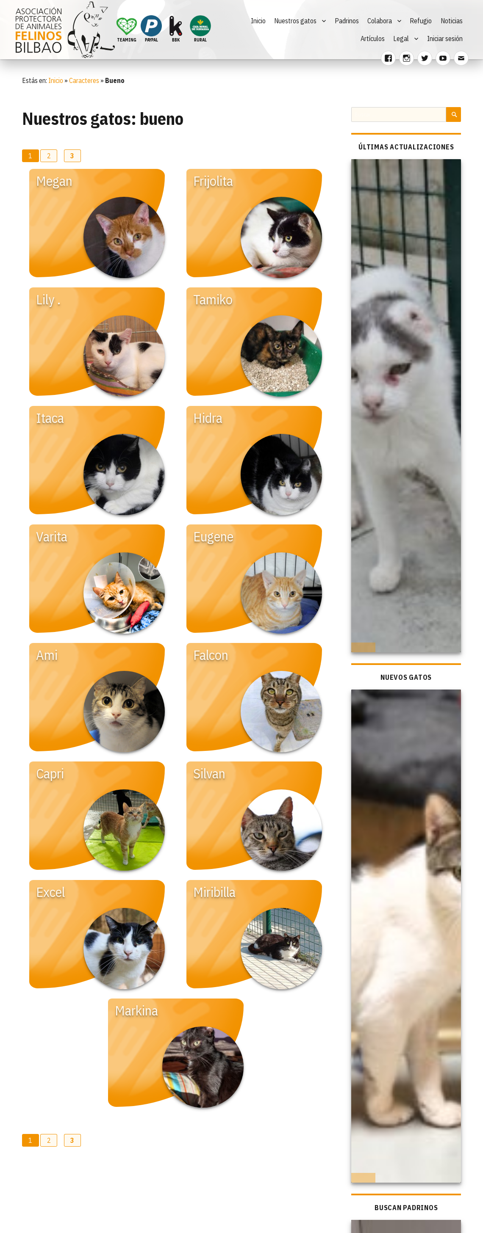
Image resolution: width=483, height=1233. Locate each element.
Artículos (373, 38)
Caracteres (84, 80)
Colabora (379, 21)
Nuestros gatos (295, 21)
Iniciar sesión (445, 38)
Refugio (421, 21)
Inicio (258, 21)
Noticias (452, 21)
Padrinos (347, 21)
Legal (401, 38)
